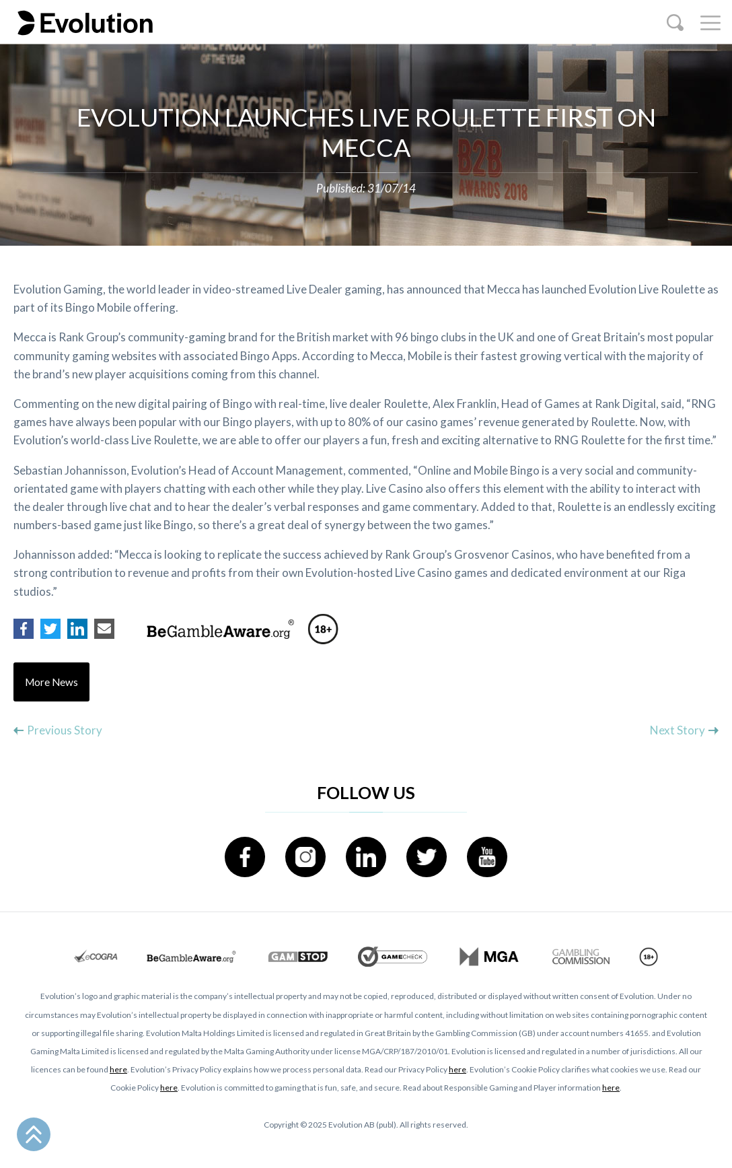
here (118, 1069)
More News (51, 682)
